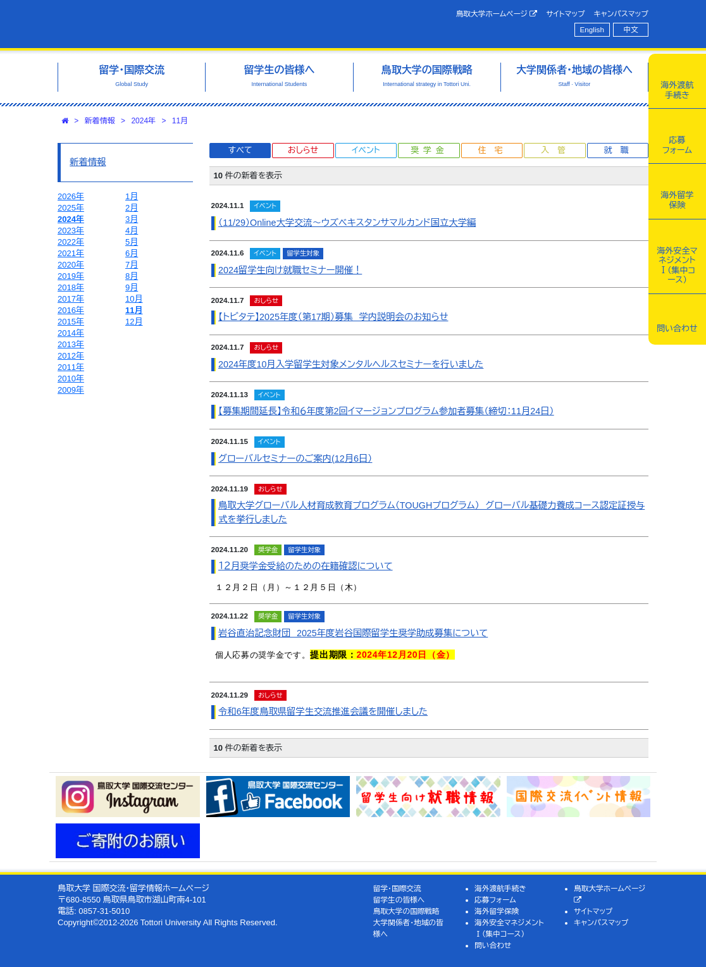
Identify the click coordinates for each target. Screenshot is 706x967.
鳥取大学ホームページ (497, 13)
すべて (240, 150)
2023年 (71, 230)
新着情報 (100, 120)
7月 (131, 264)
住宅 (494, 150)
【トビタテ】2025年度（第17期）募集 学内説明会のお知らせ (333, 317)
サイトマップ (565, 13)
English (592, 29)
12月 (133, 321)
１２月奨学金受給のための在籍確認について (305, 566)
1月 (131, 196)
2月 (131, 207)
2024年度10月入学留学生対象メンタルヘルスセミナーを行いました (350, 364)
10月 (133, 299)
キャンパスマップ (621, 13)
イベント (366, 150)
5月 (131, 242)
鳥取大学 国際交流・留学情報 (184, 24)
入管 (557, 150)
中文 (631, 29)
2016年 (71, 310)
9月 (131, 287)
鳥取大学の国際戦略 (406, 911)
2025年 (71, 207)
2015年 (71, 321)
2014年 (71, 333)
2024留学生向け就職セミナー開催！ (290, 270)
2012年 (71, 355)
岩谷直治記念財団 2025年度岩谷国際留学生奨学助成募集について (353, 633)
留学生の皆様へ (399, 900)
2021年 (71, 253)
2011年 (71, 367)
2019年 (71, 276)
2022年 (71, 242)
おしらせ (303, 150)
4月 (131, 230)
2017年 (71, 299)
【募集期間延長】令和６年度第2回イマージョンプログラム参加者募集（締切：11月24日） (386, 411)
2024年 (143, 120)
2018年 (71, 287)
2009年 (71, 390)
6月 (131, 253)
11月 (180, 120)
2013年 (71, 344)
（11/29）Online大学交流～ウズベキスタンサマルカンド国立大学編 (347, 223)
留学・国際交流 (397, 888)
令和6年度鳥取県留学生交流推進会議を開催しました (323, 711)
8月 (131, 276)
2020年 (71, 264)
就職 (620, 150)
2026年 (71, 196)
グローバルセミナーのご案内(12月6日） (295, 458)
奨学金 (429, 150)
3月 (131, 219)
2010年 (71, 378)
